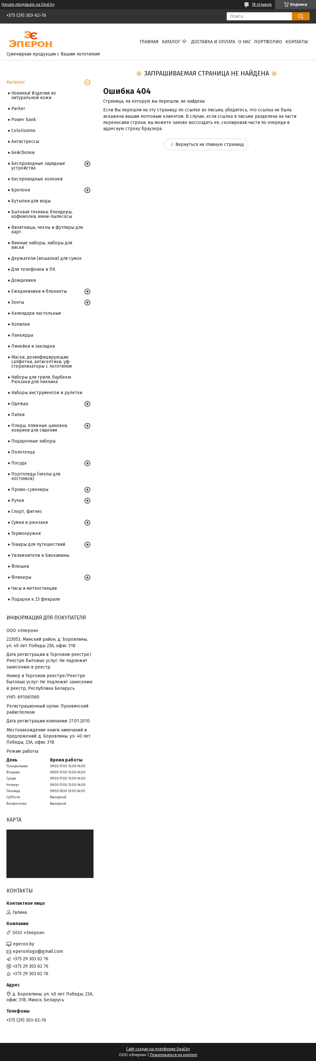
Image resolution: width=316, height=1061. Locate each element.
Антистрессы (25, 141)
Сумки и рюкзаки (29, 522)
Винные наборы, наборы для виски (41, 245)
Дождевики (23, 280)
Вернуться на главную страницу (209, 144)
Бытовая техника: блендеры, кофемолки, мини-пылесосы (42, 214)
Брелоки (20, 190)
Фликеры (21, 577)
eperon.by (23, 944)
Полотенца (23, 452)
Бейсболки (23, 152)
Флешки (20, 566)
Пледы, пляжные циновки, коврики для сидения (39, 428)
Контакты (296, 42)
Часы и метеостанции (34, 588)
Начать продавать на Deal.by (28, 4)
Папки (18, 414)
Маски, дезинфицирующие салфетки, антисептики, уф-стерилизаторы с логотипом (41, 361)
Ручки (17, 500)
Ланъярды (22, 335)
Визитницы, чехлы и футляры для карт (47, 230)
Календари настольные (36, 313)
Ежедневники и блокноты (39, 291)
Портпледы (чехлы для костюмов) (35, 476)
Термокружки (26, 533)
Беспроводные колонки (37, 179)
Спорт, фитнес (26, 511)
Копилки (20, 324)
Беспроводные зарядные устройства (38, 166)
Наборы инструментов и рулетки (46, 392)
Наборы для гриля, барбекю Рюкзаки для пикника (41, 379)
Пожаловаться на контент (173, 1055)
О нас (244, 42)
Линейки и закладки (33, 346)
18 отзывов (262, 4)
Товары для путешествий (38, 544)
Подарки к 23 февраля (35, 599)
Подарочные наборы (33, 441)
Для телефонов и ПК (33, 269)
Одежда (19, 403)
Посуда (18, 463)
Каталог (171, 42)
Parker (18, 108)
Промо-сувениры (29, 489)
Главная (149, 42)
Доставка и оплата (213, 42)
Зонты (17, 302)
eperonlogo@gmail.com (38, 951)
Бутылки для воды (31, 201)
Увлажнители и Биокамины (40, 555)
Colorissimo (23, 130)
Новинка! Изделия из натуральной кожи (33, 95)
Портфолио (268, 42)
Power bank (23, 119)
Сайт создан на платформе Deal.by (158, 1049)
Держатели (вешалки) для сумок (46, 258)
